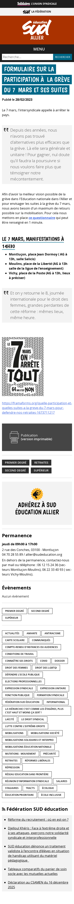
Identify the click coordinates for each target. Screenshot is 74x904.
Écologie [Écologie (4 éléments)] (48, 788)
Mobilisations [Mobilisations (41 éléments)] (14, 733)
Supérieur (41, 470)
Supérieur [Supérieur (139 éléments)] (11, 617)
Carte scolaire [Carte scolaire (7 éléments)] (15, 640)
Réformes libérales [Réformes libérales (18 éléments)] (37, 760)
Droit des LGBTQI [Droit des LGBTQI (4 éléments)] (46, 667)
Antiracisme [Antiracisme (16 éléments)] (53, 633)
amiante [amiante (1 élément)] (32, 633)
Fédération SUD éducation (37, 809)
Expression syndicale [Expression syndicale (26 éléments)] (19, 688)
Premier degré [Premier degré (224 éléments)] (14, 611)
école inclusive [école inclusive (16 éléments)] (51, 795)
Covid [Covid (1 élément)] (43, 660)
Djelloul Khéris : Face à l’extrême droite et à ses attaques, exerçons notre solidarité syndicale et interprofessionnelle (38, 833)
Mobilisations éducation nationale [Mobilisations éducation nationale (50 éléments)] (28, 746)
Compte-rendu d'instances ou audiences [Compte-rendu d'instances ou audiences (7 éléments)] (31, 647)
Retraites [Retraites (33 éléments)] (11, 760)
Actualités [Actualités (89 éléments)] (12, 633)
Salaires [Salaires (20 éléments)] (61, 781)
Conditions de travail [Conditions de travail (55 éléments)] (19, 654)
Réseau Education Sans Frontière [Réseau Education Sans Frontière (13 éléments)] (27, 774)
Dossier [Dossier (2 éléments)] (60, 660)
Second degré (15, 470)
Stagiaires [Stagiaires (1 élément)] (12, 788)
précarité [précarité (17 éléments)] (49, 753)
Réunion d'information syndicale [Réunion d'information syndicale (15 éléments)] (27, 781)
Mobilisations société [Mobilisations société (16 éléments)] (45, 733)
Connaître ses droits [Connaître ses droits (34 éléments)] (19, 660)
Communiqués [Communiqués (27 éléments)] (41, 640)
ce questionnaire (42, 218)
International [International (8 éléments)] (56, 702)
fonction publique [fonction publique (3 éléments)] (17, 695)
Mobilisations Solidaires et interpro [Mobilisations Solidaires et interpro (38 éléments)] (29, 740)
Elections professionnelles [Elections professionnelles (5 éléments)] (23, 681)
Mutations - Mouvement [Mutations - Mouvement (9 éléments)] (20, 753)
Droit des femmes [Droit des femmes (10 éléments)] (16, 667)
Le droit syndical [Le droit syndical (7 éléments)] (32, 719)
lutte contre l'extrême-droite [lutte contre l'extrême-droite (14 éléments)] (25, 726)
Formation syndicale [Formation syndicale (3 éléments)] (50, 695)
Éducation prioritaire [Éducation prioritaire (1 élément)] (19, 795)
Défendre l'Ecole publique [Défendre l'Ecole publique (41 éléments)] (22, 674)
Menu (39, 49)
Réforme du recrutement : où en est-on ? (38, 819)
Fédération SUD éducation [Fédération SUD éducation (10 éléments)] (22, 702)
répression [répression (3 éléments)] (12, 767)
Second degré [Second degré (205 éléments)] (40, 611)
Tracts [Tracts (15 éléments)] (30, 788)
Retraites (41, 462)
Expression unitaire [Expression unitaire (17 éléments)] (53, 688)
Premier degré (15, 462)
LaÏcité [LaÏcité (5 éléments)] (9, 719)
